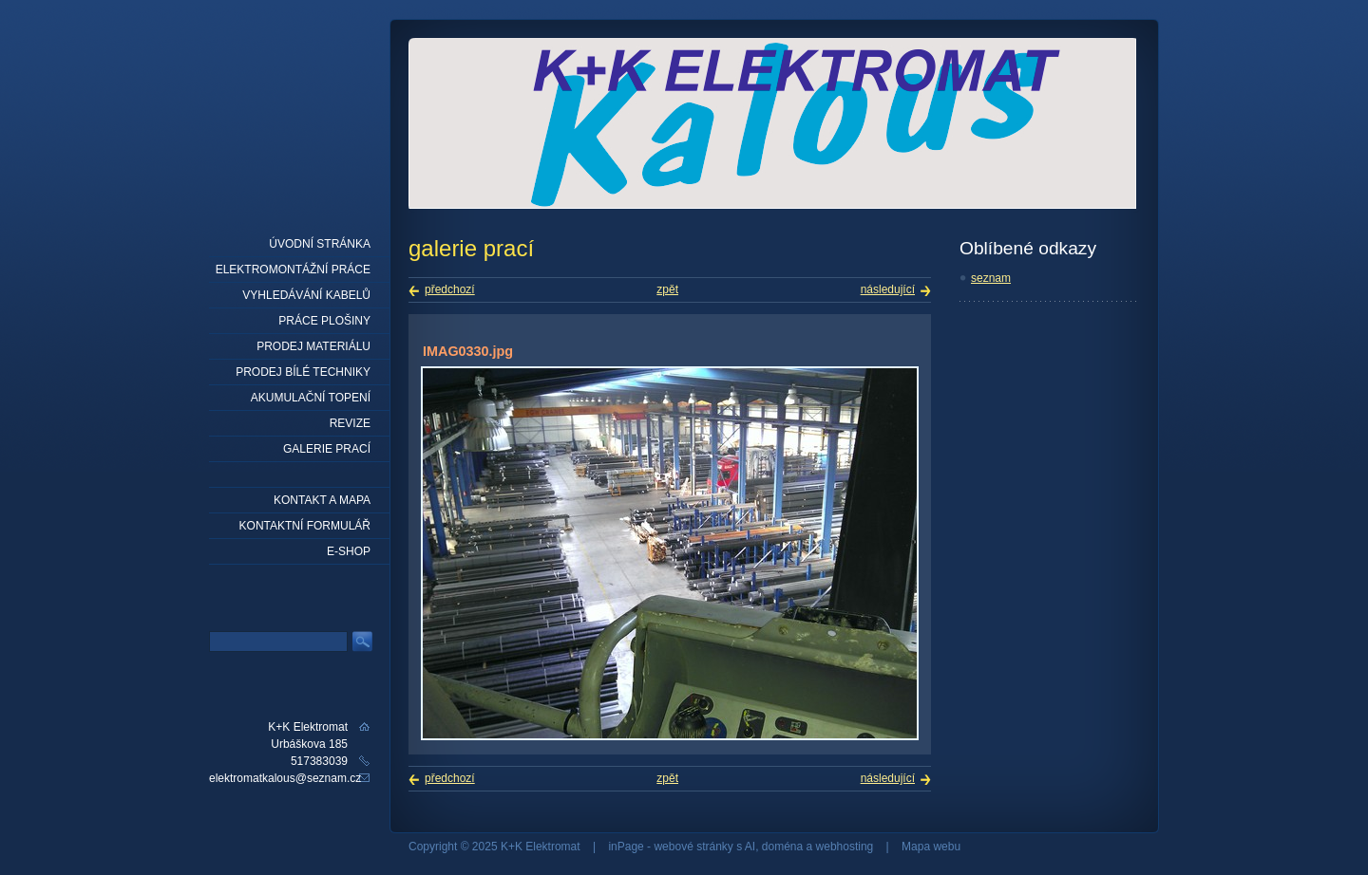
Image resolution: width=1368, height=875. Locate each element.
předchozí (450, 289)
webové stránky (693, 846)
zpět (667, 289)
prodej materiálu (313, 346)
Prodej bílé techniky (303, 372)
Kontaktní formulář (304, 525)
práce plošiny (324, 320)
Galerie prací (326, 449)
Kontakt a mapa (322, 500)
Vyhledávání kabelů (306, 295)
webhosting (845, 846)
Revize (350, 423)
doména (782, 846)
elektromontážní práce (293, 269)
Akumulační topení (310, 397)
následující (888, 289)
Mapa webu (931, 846)
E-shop (348, 551)
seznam (991, 278)
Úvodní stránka (319, 244)
